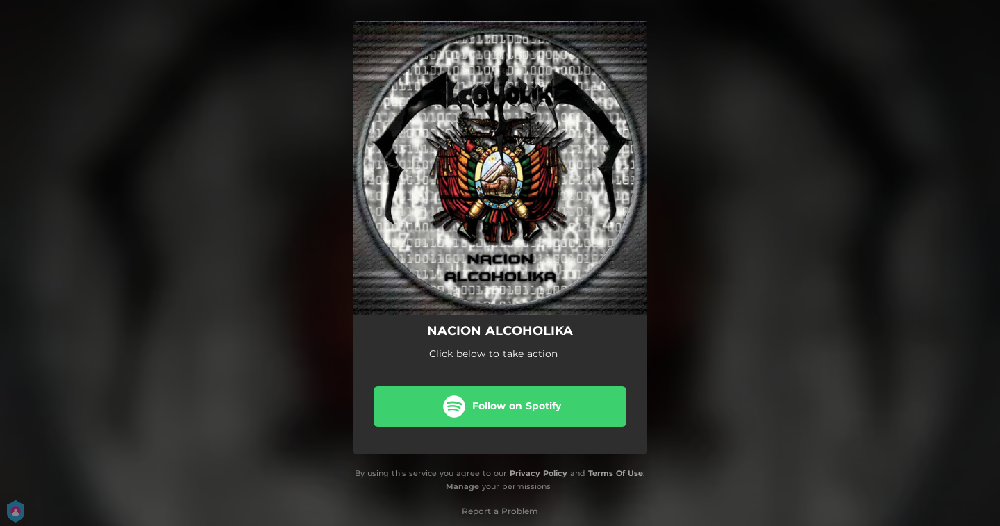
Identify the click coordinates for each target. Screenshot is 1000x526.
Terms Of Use (615, 473)
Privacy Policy (538, 473)
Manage (462, 486)
